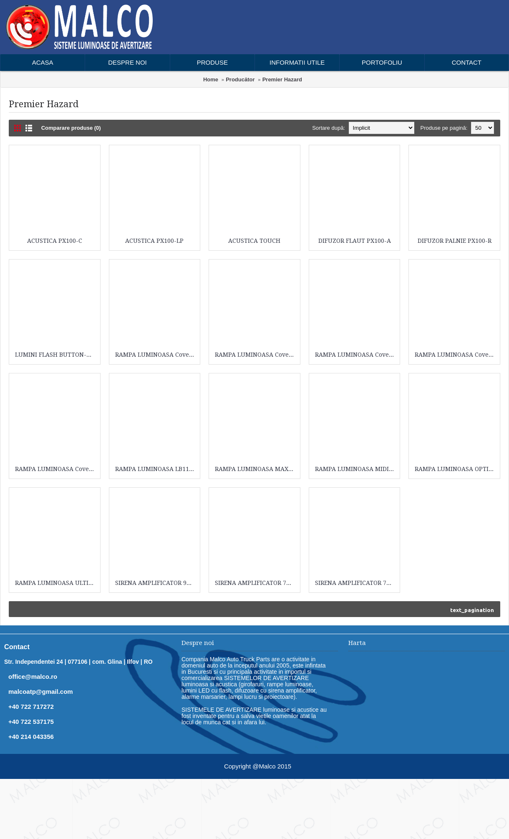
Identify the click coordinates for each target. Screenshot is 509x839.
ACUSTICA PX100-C (54, 240)
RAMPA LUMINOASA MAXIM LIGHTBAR (256, 469)
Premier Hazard (282, 79)
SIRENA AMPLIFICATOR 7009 (255, 582)
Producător (240, 79)
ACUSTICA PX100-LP (154, 240)
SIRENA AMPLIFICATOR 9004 (156, 582)
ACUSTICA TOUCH (254, 240)
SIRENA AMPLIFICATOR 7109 (355, 582)
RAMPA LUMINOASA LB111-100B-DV (156, 469)
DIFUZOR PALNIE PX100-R (454, 240)
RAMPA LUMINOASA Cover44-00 (156, 354)
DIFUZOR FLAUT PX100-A (354, 240)
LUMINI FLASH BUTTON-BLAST (56, 354)
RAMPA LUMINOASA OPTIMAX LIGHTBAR (456, 469)
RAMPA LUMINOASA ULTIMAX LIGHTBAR (56, 582)
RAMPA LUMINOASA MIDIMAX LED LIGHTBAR (356, 469)
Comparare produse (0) (71, 128)
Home (210, 79)
